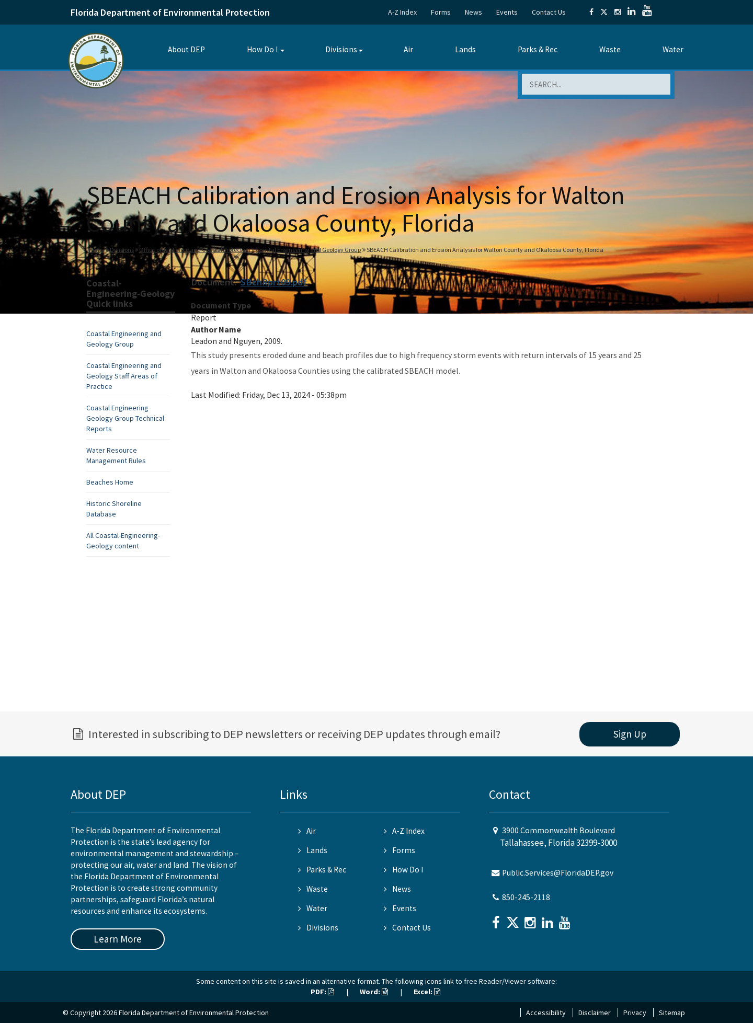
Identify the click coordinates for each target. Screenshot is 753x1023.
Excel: (427, 991)
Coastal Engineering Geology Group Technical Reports (125, 418)
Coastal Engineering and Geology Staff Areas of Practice (124, 376)
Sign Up (629, 734)
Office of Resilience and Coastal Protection (194, 250)
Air (408, 49)
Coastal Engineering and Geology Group (308, 250)
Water (673, 49)
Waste (610, 49)
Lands (465, 49)
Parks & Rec (537, 49)
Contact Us (549, 12)
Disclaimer (594, 1012)
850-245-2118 (526, 897)
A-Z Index (402, 12)
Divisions (341, 49)
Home (96, 250)
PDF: (322, 991)
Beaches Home (109, 482)
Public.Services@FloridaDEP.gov (557, 873)
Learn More (118, 939)
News (473, 12)
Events (507, 12)
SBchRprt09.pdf (274, 282)
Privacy (634, 1012)
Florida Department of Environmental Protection (170, 12)
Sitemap (672, 1012)
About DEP (186, 49)
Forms (441, 12)
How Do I (262, 49)
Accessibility (546, 1012)
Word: (374, 991)
